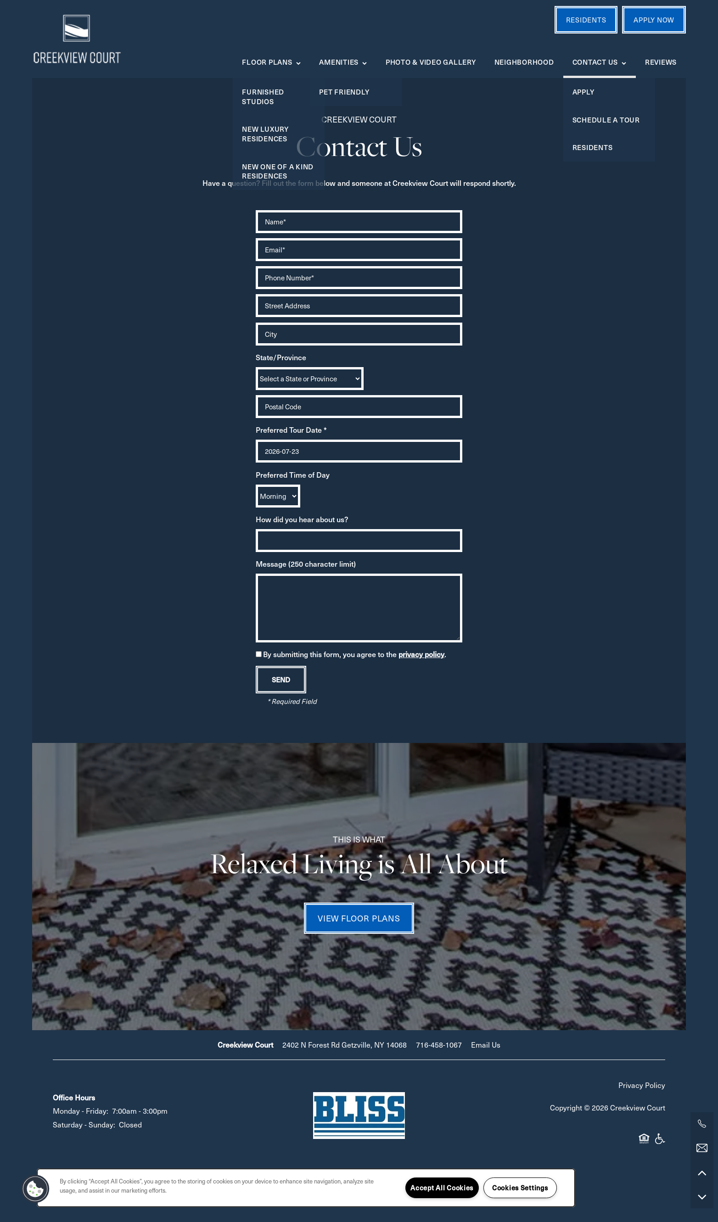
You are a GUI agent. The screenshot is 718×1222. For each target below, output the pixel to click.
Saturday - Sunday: (84, 1124)
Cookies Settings (520, 1188)
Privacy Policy (641, 1084)
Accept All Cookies (441, 1188)
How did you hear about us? (302, 519)
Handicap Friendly (659, 1142)
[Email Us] (701, 1148)
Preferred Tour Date (289, 429)
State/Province (281, 357)
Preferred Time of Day (293, 474)
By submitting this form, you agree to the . (354, 653)
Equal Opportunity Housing (644, 1142)
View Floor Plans (359, 918)
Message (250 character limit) (306, 563)
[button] (35, 1189)
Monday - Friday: (80, 1110)
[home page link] (76, 39)
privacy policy (421, 653)
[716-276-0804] (701, 1123)
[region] (306, 1187)
